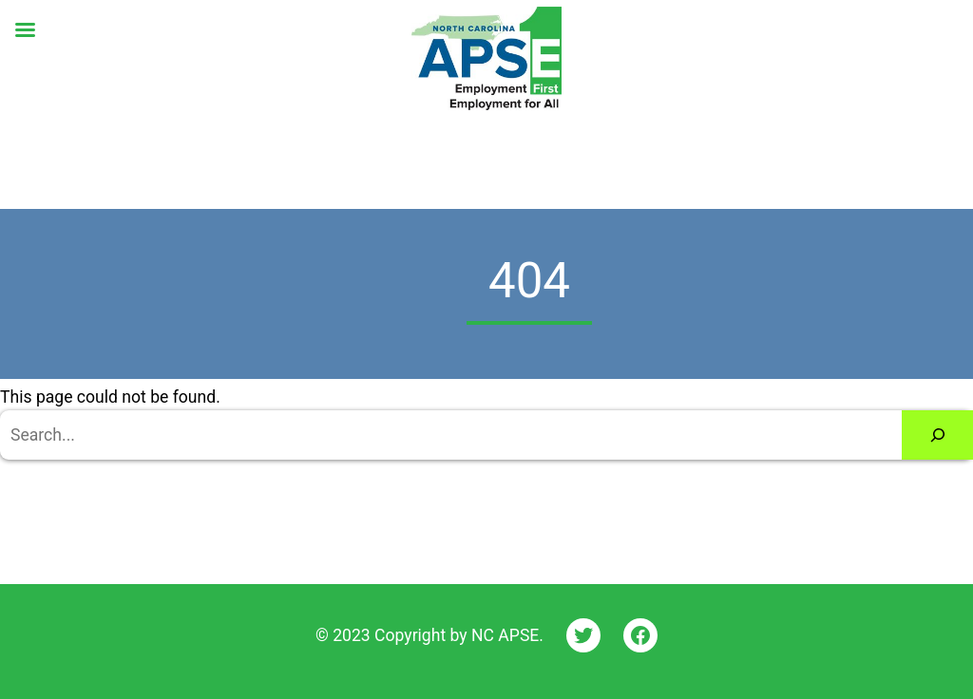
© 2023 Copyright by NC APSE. (429, 635)
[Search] (937, 434)
